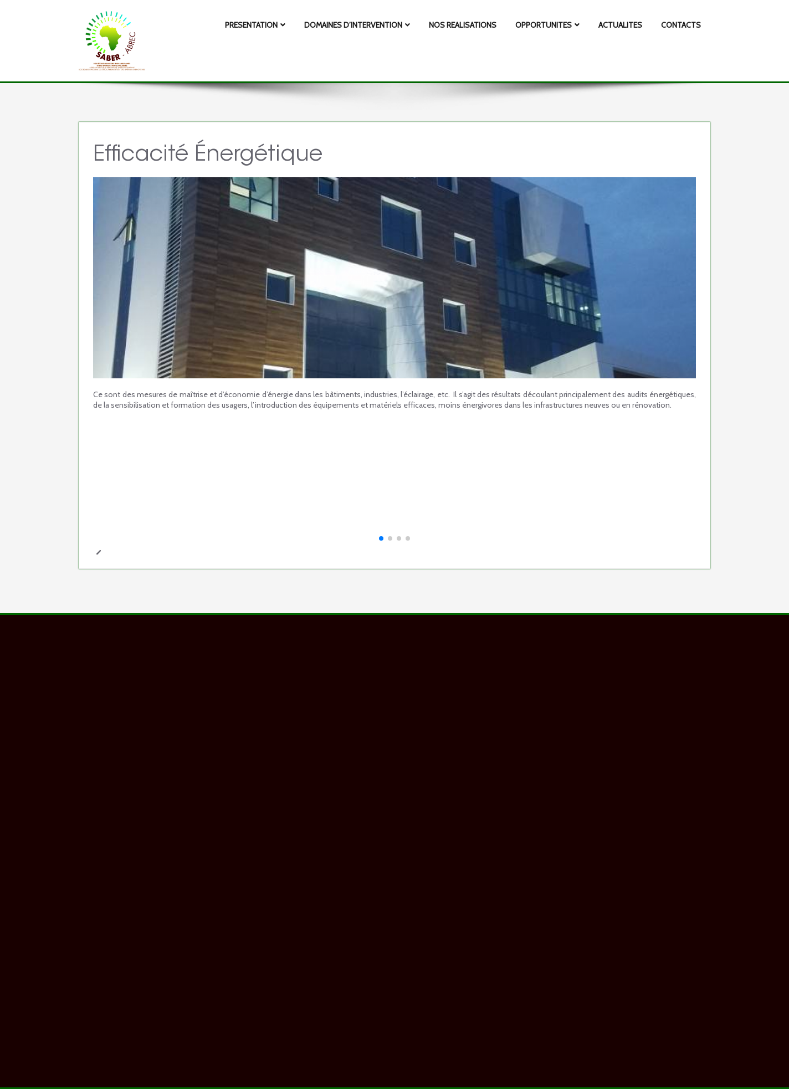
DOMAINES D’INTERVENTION (357, 25)
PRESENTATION (255, 25)
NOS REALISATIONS (462, 25)
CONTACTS (681, 25)
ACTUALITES (620, 25)
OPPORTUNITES (547, 25)
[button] (381, 538)
